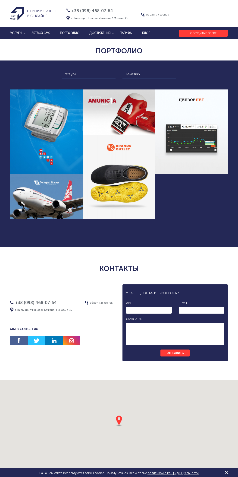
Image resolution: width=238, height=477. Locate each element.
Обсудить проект (203, 33)
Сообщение (133, 319)
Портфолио (69, 33)
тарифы (126, 33)
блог (146, 33)
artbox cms (40, 33)
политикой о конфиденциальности (173, 473)
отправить (175, 353)
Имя (129, 303)
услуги (16, 33)
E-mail (183, 303)
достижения (99, 33)
